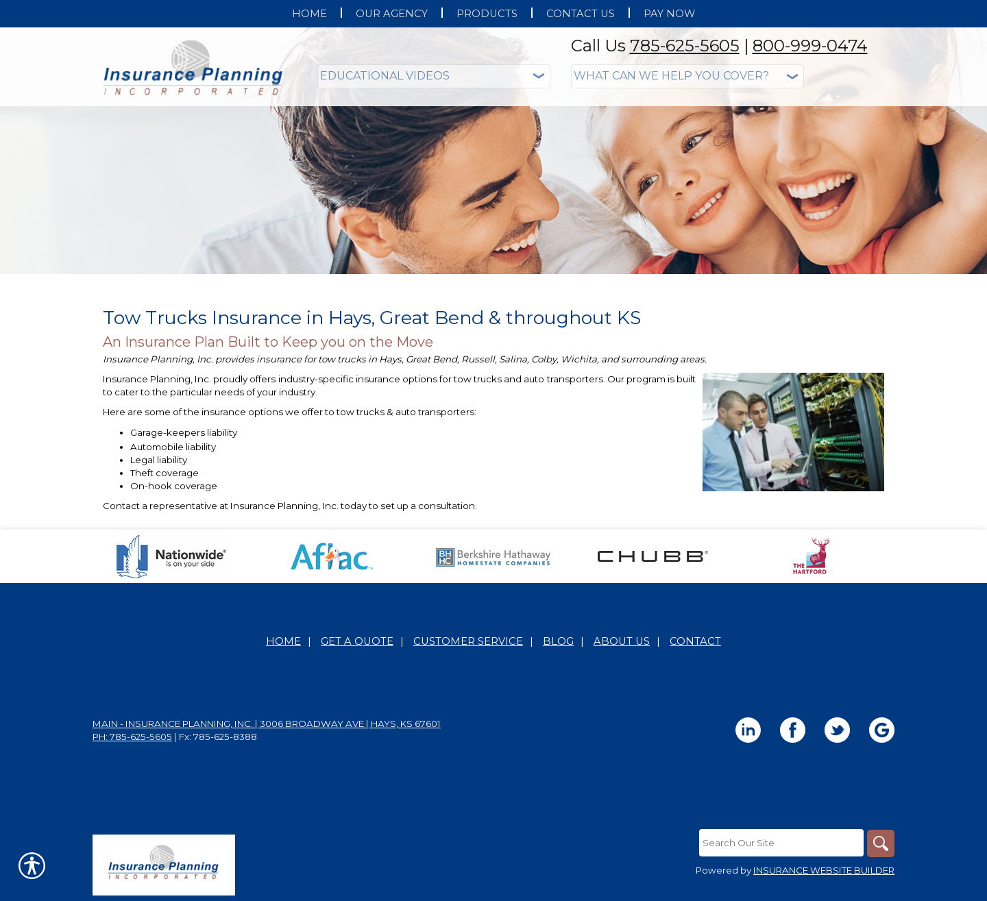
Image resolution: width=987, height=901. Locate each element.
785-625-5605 (685, 45)
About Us (622, 641)
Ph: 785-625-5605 (132, 736)
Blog (558, 641)
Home (283, 641)
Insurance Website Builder (823, 870)
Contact (695, 641)
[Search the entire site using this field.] (781, 842)
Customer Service (468, 641)
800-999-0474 (810, 45)
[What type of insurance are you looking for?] (687, 76)
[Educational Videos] (433, 76)
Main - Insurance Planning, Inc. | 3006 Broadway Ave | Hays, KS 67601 (267, 723)
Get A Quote (357, 641)
